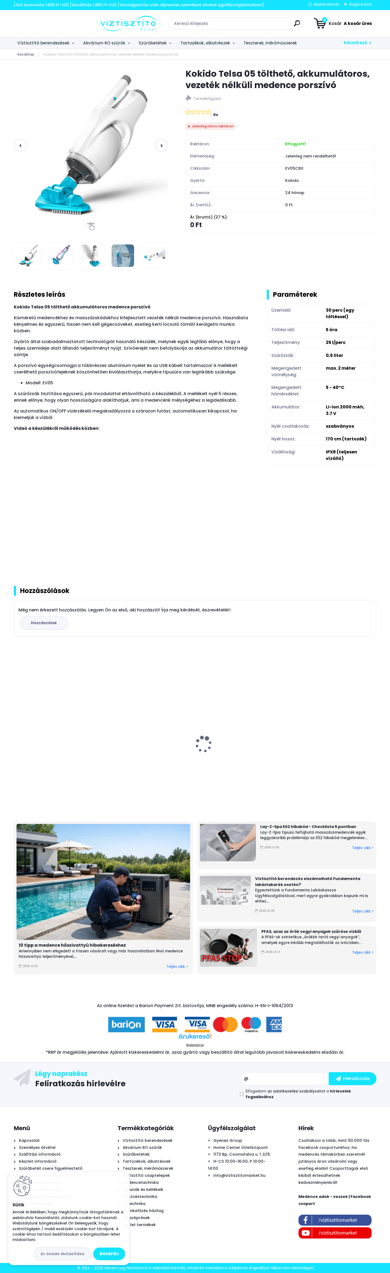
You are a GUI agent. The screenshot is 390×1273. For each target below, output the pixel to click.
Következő (355, 43)
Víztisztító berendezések (43, 43)
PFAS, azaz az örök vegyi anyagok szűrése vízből (311, 931)
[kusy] (32, 801)
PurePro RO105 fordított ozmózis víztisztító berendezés (234, 751)
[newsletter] (352, 1078)
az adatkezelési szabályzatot (296, 1091)
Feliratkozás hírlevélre (80, 1083)
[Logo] (47, 23)
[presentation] (20, 145)
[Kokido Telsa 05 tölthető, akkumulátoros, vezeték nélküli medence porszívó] (91, 145)
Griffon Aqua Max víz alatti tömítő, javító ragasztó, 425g (146, 750)
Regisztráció (360, 4)
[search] (256, 25)
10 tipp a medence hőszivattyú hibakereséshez (72, 945)
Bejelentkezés (327, 4)
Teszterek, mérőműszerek (270, 43)
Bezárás (109, 1254)
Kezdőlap (25, 54)
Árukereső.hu (195, 1044)
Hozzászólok (44, 623)
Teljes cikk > (177, 966)
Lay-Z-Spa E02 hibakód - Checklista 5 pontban (308, 826)
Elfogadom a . (298, 1094)
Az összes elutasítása (62, 1253)
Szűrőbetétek (153, 43)
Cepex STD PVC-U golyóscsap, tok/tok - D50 (332, 750)
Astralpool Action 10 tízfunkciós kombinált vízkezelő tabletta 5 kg (52, 750)
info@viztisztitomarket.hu (239, 1175)
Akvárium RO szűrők (104, 43)
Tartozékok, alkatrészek (205, 43)
